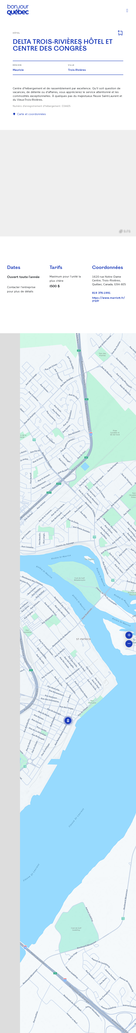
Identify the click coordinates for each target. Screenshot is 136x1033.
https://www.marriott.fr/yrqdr (108, 299)
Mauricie (18, 69)
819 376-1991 (101, 292)
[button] (68, 720)
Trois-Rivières (77, 69)
